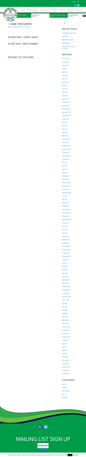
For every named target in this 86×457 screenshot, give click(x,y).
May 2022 (64, 169)
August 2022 (65, 159)
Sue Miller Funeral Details (69, 33)
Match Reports (66, 391)
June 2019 (64, 266)
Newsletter (65, 397)
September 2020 (66, 219)
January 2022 (65, 179)
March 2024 (65, 99)
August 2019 (65, 259)
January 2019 (65, 283)
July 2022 (64, 162)
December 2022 (66, 146)
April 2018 (64, 313)
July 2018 (64, 303)
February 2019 (65, 280)
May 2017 (64, 350)
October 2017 (65, 333)
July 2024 (64, 85)
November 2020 (66, 213)
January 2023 (65, 142)
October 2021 (65, 189)
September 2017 (66, 337)
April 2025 (65, 79)
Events (24, 27)
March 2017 (65, 357)
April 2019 (64, 273)
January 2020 (65, 243)
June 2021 (64, 196)
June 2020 (65, 229)
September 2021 (66, 192)
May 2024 (64, 92)
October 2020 (66, 216)
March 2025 (65, 82)
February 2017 (65, 360)
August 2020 (65, 223)
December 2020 (66, 209)
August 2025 (65, 65)
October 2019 (65, 253)
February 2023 (66, 139)
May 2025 (64, 75)
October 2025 (66, 62)
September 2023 (66, 115)
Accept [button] (69, 455)
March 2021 (65, 203)
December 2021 (66, 182)
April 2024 (65, 95)
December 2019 (66, 246)
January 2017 (65, 363)
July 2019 (64, 263)
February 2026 (66, 58)
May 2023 (64, 129)
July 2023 (64, 122)
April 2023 (64, 132)
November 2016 (66, 370)
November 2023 (66, 112)
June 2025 (64, 72)
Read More (75, 455)
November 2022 (66, 149)
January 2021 (65, 206)
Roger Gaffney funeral (68, 39)
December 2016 (66, 367)
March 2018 (65, 316)
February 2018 (65, 320)
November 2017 (66, 330)
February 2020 (66, 239)
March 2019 (65, 276)
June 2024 (65, 89)
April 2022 (65, 172)
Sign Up (73, 1)
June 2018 (64, 306)
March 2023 (65, 135)
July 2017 (64, 343)
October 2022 (66, 152)
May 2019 (64, 270)
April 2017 (64, 353)
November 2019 (66, 249)
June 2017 (64, 347)
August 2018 (65, 300)
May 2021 (64, 199)
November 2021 (66, 186)
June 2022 (64, 166)
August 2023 (65, 119)
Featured (64, 387)
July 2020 (64, 226)
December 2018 (66, 286)
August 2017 (65, 340)
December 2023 (66, 109)
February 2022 (66, 176)
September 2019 (66, 256)
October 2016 (65, 373)
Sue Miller (64, 36)
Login (78, 1)
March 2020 (65, 236)
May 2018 (64, 310)
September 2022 (66, 156)
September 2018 (66, 296)
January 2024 (65, 105)
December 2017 (66, 327)
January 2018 (65, 323)
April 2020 (65, 233)
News (28, 27)
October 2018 (65, 293)
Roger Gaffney (66, 43)
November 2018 (66, 290)
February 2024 (66, 102)
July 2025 (64, 68)
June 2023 (64, 125)
